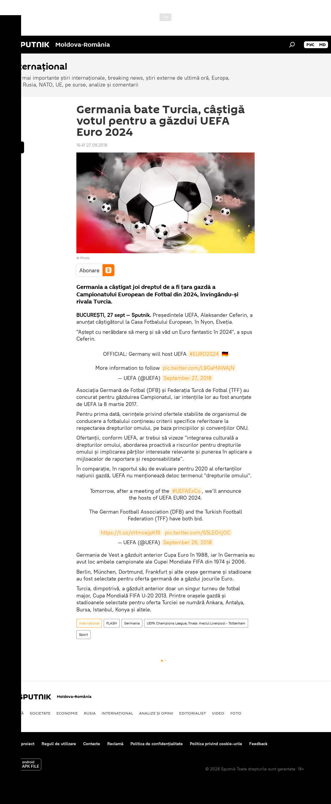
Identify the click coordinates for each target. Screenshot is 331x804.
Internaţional (89, 623)
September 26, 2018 (187, 542)
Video (218, 713)
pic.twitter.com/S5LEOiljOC (198, 532)
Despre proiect (20, 743)
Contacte (91, 743)
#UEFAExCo (186, 490)
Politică (15, 713)
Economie (67, 713)
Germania (132, 623)
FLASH (111, 623)
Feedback (258, 743)
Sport (83, 634)
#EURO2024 (204, 353)
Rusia (90, 713)
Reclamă (115, 743)
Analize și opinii (156, 713)
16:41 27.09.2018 (91, 145)
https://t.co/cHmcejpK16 (130, 532)
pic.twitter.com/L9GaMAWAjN (198, 367)
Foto (235, 713)
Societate (40, 713)
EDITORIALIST (192, 713)
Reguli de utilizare (59, 743)
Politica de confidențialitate (156, 743)
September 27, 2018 (187, 378)
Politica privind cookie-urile (216, 743)
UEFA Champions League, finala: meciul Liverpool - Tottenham (196, 623)
